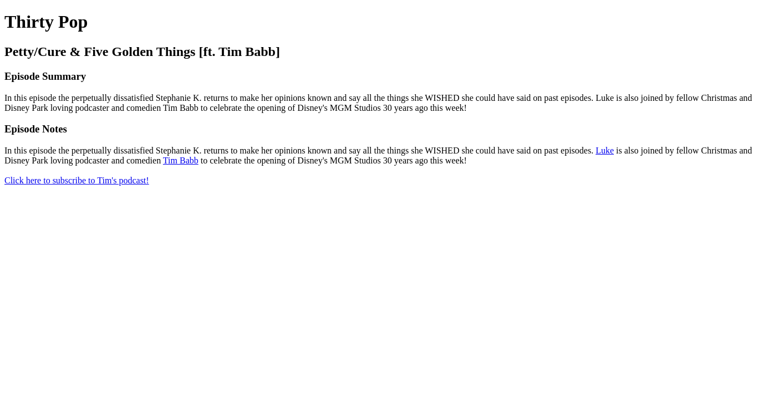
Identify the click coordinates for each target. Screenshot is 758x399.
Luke (605, 150)
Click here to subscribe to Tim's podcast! (76, 180)
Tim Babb (181, 160)
